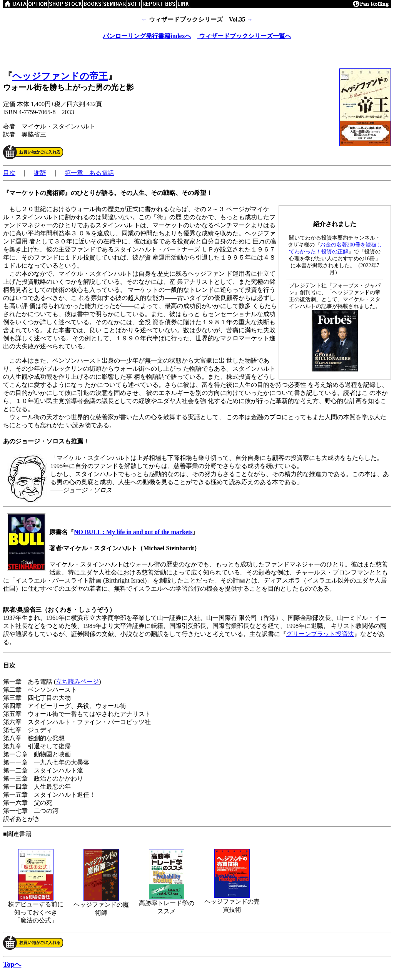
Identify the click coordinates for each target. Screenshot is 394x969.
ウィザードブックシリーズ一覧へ (244, 36)
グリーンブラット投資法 (320, 634)
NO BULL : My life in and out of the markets (133, 532)
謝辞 (40, 173)
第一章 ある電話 (89, 173)
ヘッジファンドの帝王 (60, 76)
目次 (9, 173)
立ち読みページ (77, 681)
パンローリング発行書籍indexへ (147, 36)
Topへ (12, 964)
